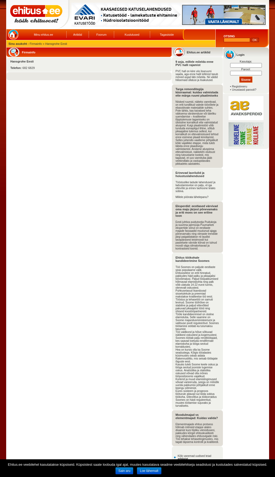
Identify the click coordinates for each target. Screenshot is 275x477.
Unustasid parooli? (244, 89)
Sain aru (124, 471)
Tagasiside (167, 34)
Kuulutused (132, 34)
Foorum (101, 34)
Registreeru (239, 86)
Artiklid (77, 34)
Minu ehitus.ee (43, 34)
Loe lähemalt (149, 471)
